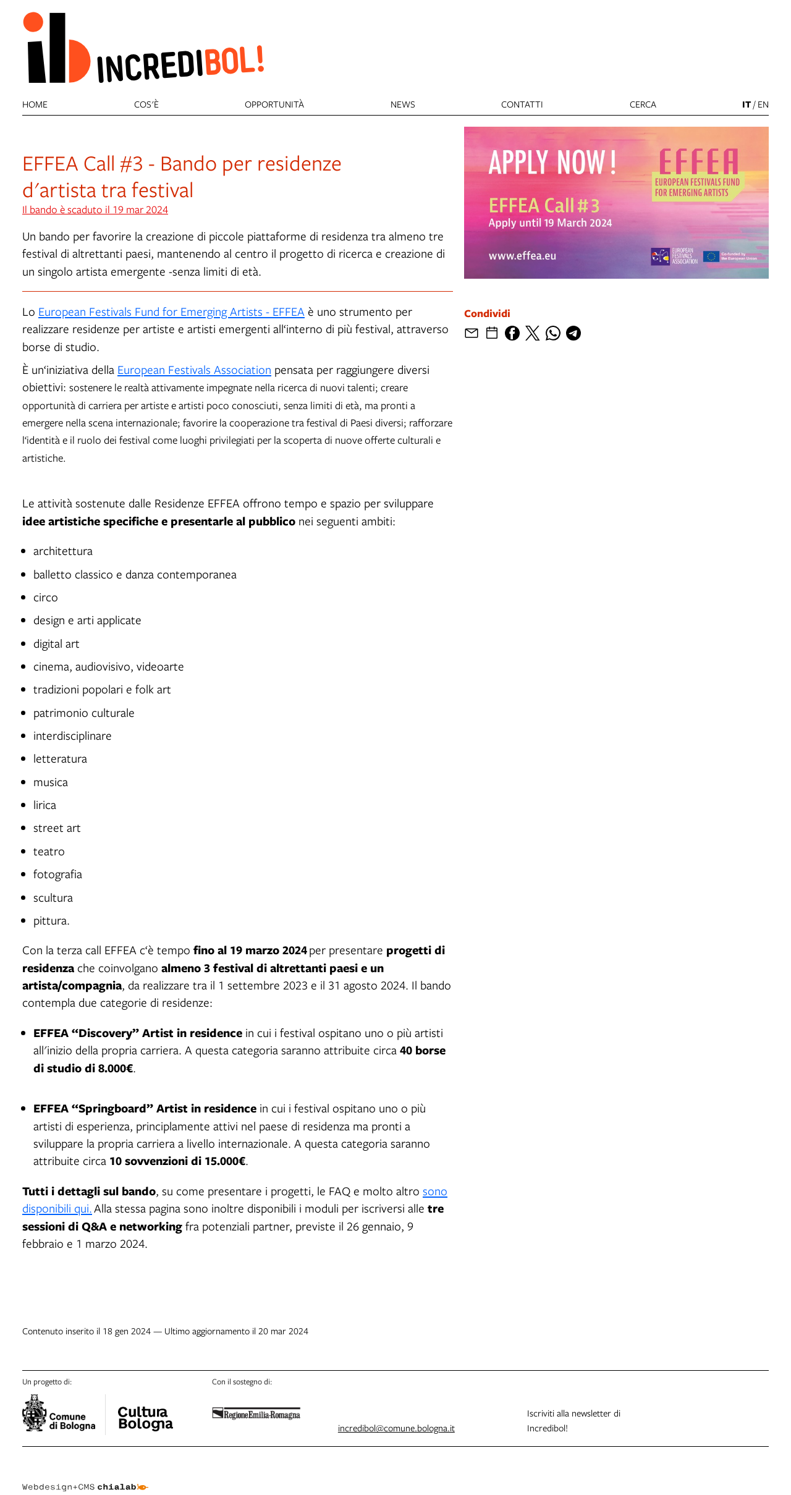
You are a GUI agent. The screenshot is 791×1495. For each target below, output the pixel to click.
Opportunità (274, 104)
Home (35, 104)
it (746, 104)
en (763, 104)
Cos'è (146, 104)
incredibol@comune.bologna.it (396, 1427)
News (403, 104)
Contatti (522, 104)
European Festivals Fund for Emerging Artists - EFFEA (171, 311)
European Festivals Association (194, 369)
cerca (643, 104)
